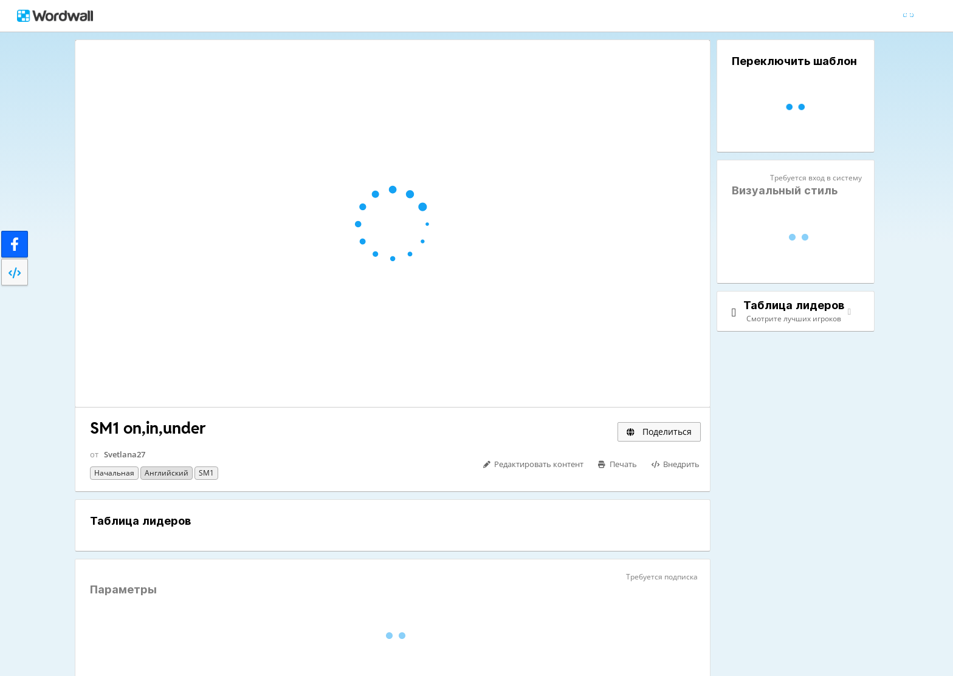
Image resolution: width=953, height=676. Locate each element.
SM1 (206, 473)
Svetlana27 (124, 454)
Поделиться (659, 431)
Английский (166, 473)
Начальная (114, 473)
